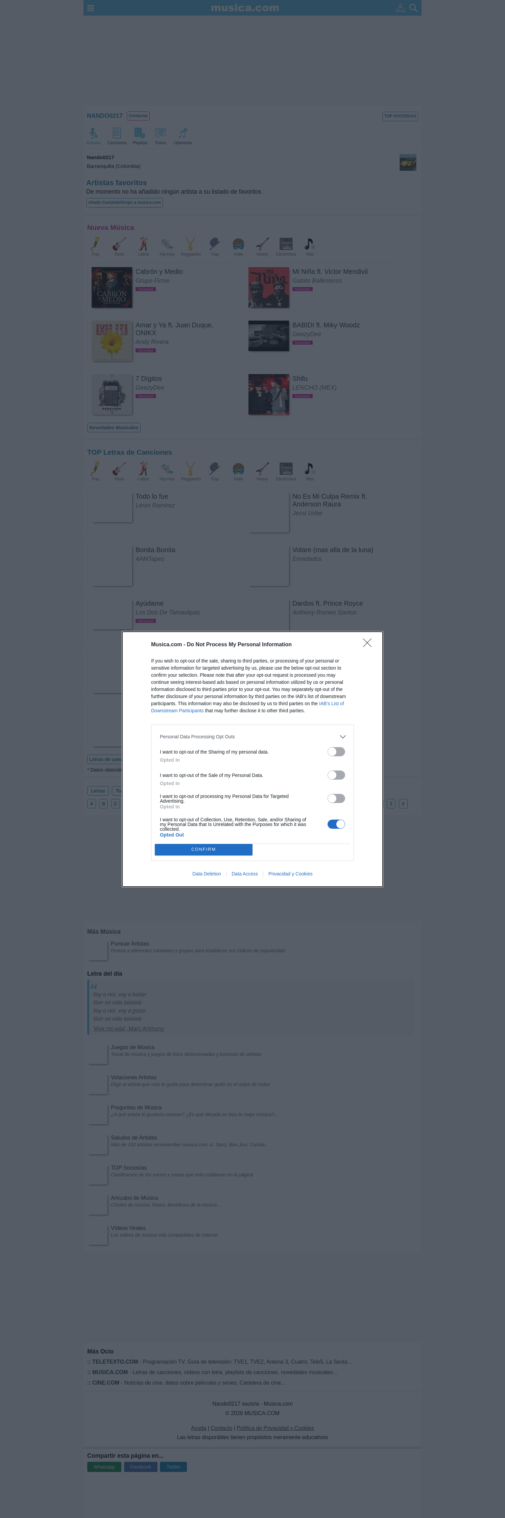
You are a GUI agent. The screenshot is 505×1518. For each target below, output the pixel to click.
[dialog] (252, 759)
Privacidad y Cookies (290, 873)
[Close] (369, 644)
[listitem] (252, 736)
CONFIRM (203, 849)
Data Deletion (206, 873)
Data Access (245, 873)
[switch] (336, 751)
